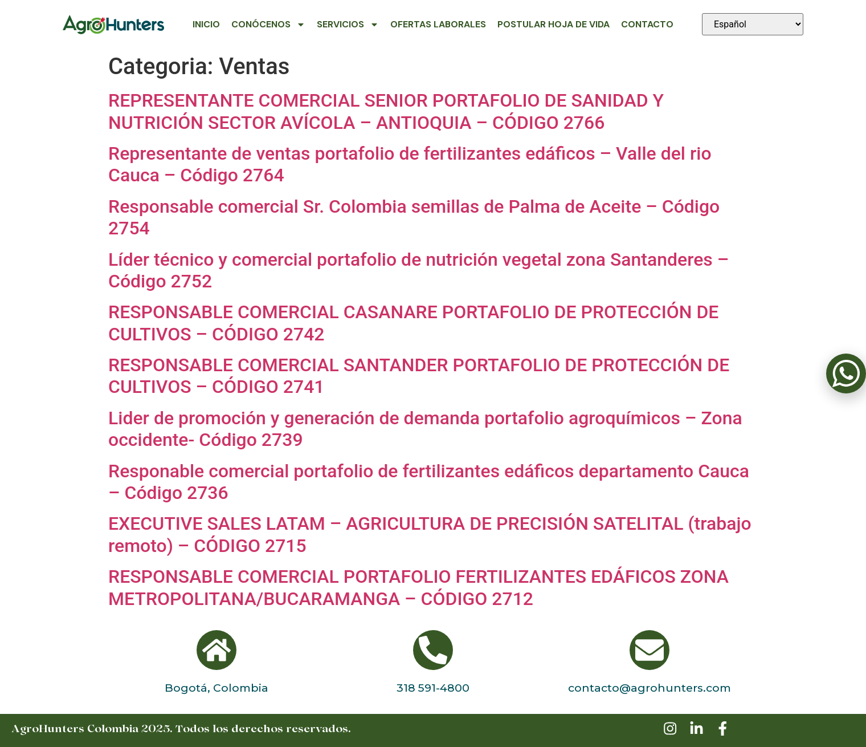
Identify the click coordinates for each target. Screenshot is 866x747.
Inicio (206, 24)
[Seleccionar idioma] (752, 24)
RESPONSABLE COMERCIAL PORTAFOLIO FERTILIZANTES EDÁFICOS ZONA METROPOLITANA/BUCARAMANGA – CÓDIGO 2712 (418, 587)
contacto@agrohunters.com (649, 688)
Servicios (348, 24)
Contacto (647, 24)
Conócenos (268, 24)
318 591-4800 (433, 688)
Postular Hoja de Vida (553, 24)
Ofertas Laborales (438, 24)
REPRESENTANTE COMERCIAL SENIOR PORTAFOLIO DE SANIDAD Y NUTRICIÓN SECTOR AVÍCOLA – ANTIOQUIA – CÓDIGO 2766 (386, 111)
